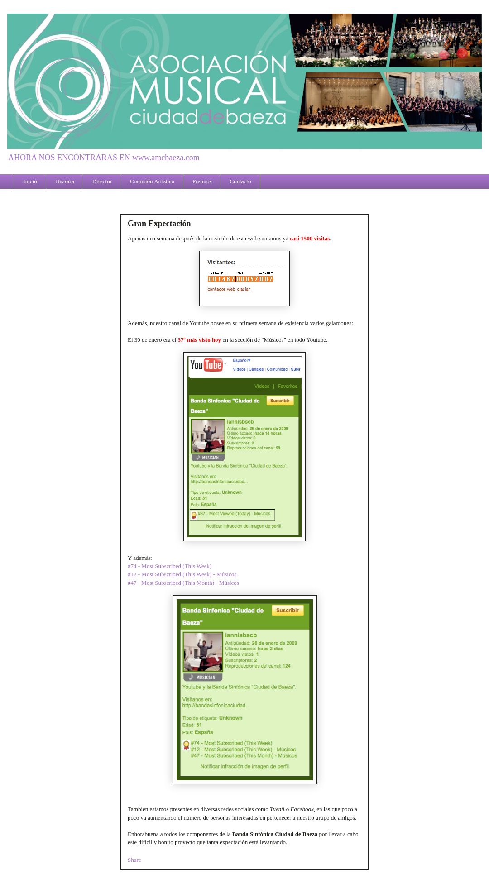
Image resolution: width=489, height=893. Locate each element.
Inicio (30, 181)
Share (134, 859)
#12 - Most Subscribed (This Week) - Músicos (182, 574)
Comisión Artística (152, 181)
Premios (202, 181)
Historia (64, 181)
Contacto (240, 181)
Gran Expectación (159, 223)
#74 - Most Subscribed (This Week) (169, 566)
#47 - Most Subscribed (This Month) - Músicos (183, 582)
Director (102, 181)
